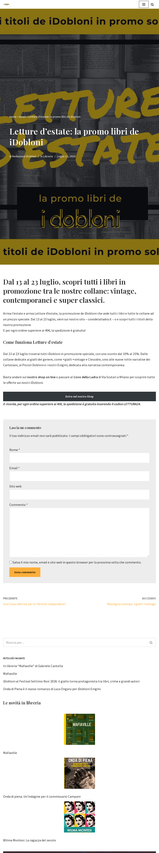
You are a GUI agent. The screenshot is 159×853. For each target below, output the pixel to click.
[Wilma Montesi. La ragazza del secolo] (79, 817)
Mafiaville (10, 673)
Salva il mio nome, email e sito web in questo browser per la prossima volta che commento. (77, 562)
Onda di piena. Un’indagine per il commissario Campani (42, 796)
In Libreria (47, 156)
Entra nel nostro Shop (79, 396)
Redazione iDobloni (24, 156)
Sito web (15, 486)
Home (13, 117)
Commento (18, 505)
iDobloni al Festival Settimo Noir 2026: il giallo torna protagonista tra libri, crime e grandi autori (71, 681)
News (22, 117)
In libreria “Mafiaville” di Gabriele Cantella (33, 666)
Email (14, 468)
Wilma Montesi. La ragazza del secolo (29, 840)
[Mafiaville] (79, 730)
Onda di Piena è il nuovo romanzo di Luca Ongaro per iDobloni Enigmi (52, 689)
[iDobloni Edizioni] (6, 4)
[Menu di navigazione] (144, 4)
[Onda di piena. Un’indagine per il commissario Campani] (79, 774)
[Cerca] (152, 4)
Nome (14, 450)
